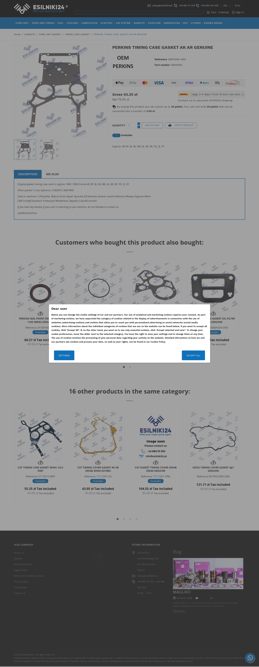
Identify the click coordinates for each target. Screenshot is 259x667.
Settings (64, 355)
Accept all (193, 355)
